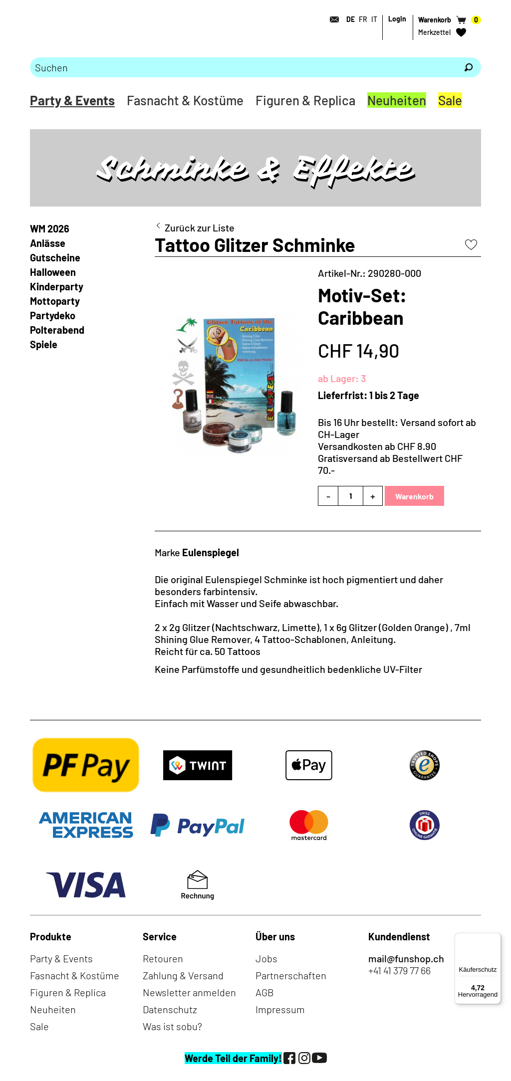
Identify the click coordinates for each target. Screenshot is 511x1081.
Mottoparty (55, 301)
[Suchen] (468, 67)
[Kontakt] (331, 19)
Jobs (266, 958)
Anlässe (47, 243)
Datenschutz (170, 1009)
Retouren (163, 958)
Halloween (53, 272)
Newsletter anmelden (189, 992)
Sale (450, 100)
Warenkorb (414, 496)
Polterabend (57, 330)
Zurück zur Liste (200, 227)
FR (363, 19)
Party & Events (72, 100)
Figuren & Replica (305, 100)
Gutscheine (55, 257)
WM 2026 (49, 228)
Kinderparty (56, 286)
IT (374, 19)
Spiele (43, 344)
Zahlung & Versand (183, 975)
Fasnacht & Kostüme (185, 100)
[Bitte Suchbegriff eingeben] (243, 67)
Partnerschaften (291, 975)
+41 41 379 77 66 (399, 970)
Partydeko (52, 315)
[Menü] (495, 939)
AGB (265, 992)
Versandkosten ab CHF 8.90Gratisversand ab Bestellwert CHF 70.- (390, 458)
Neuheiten (396, 100)
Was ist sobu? (172, 1026)
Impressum (280, 1009)
